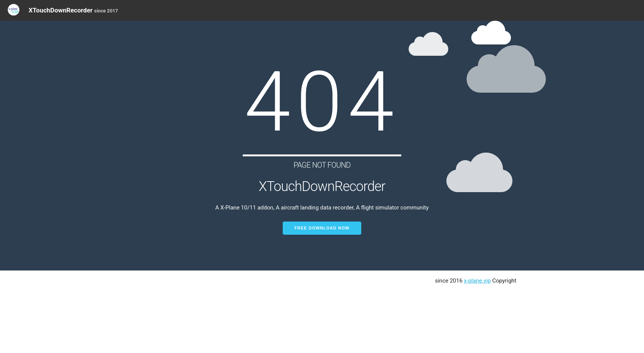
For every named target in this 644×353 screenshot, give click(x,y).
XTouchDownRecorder (73, 10)
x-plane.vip (477, 280)
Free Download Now (321, 228)
